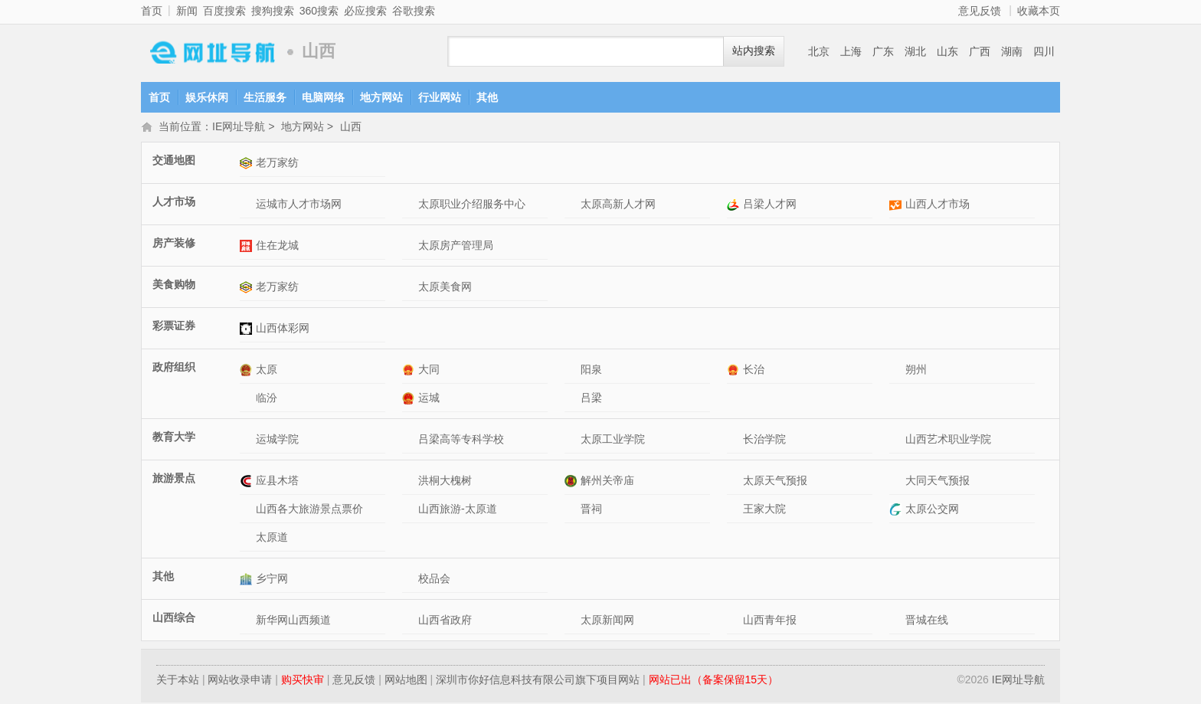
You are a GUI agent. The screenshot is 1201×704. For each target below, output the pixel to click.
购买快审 (302, 681)
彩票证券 (173, 327)
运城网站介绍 (410, 399)
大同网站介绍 (410, 371)
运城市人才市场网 (299, 205)
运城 (429, 399)
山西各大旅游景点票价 (309, 510)
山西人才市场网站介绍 (897, 205)
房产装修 (173, 244)
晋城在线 (926, 621)
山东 (947, 51)
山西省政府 (445, 621)
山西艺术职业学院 (948, 440)
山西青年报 (770, 621)
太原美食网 (445, 288)
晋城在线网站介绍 (897, 621)
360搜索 (319, 11)
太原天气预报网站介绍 (735, 482)
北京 (819, 51)
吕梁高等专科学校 (461, 440)
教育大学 (173, 438)
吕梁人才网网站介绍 (735, 205)
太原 (266, 371)
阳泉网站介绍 (573, 371)
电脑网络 (323, 97)
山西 (351, 128)
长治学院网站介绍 (735, 440)
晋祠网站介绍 (573, 510)
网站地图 (406, 681)
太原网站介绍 (248, 371)
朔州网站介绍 (897, 371)
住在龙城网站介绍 (248, 247)
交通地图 (173, 162)
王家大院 (764, 510)
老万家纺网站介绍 (248, 164)
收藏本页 (1038, 11)
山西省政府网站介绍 (410, 621)
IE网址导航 (210, 52)
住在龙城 (277, 247)
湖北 (915, 51)
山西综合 (173, 619)
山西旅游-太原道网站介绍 (410, 510)
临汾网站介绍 (248, 399)
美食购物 (173, 286)
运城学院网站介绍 (248, 440)
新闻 (187, 11)
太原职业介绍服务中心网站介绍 (410, 205)
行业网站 (439, 97)
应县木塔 (277, 482)
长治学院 (764, 440)
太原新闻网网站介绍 (573, 621)
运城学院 (277, 440)
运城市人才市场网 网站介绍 (248, 205)
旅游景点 (173, 479)
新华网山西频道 (293, 621)
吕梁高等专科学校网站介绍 (410, 440)
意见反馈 (979, 11)
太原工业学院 (613, 440)
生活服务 (265, 97)
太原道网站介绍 (248, 538)
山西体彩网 (282, 329)
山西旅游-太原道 (457, 510)
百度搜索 (224, 11)
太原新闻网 (607, 621)
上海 (851, 51)
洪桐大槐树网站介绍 (410, 482)
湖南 (1012, 51)
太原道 (272, 538)
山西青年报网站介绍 (735, 621)
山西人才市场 (937, 205)
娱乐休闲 (206, 97)
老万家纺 (277, 164)
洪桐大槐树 (445, 482)
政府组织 (173, 368)
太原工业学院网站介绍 (573, 440)
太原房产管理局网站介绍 (410, 247)
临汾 (266, 399)
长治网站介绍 (735, 371)
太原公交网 (932, 510)
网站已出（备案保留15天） (714, 681)
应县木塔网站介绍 (248, 482)
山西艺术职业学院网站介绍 (897, 440)
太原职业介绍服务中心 (471, 205)
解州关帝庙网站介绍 (573, 482)
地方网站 (381, 97)
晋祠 (591, 510)
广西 (979, 51)
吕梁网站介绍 (573, 399)
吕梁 (591, 399)
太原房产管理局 (455, 247)
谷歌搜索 (413, 11)
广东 (883, 51)
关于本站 (177, 681)
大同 (429, 371)
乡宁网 (272, 580)
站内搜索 (753, 51)
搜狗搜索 (272, 11)
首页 (151, 11)
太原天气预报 (775, 482)
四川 (1044, 51)
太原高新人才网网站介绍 (573, 205)
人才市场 (173, 203)
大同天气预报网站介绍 (897, 482)
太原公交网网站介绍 (897, 510)
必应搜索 (365, 11)
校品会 (434, 580)
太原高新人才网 (618, 205)
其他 (487, 97)
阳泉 (591, 371)
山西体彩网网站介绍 (248, 329)
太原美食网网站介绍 (410, 288)
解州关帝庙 (607, 482)
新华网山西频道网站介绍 (248, 621)
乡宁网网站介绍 (248, 580)
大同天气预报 (937, 482)
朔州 (916, 371)
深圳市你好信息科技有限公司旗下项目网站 (538, 681)
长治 (753, 371)
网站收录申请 (240, 681)
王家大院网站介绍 (735, 510)
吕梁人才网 (770, 205)
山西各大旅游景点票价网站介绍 (248, 510)
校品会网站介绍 (410, 580)
